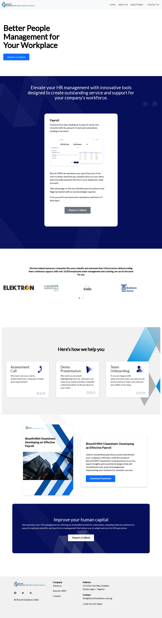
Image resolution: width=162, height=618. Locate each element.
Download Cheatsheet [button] (100, 478)
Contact (57, 596)
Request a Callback (16, 57)
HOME (112, 5)
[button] (145, 104)
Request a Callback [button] (77, 210)
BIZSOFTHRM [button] (137, 5)
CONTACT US (153, 5)
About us (57, 585)
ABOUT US (123, 5)
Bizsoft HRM (59, 590)
